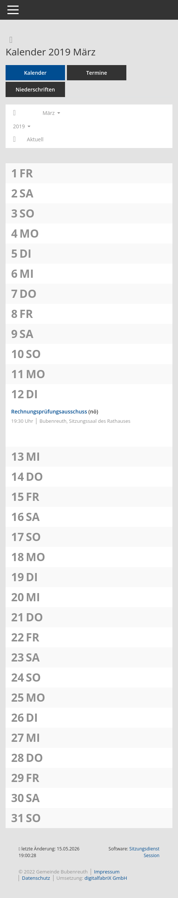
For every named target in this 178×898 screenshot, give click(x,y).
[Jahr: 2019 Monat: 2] (14, 113)
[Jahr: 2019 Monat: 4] (14, 139)
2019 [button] (21, 126)
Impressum (107, 871)
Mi (26, 273)
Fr (26, 173)
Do (27, 293)
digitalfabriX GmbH (105, 878)
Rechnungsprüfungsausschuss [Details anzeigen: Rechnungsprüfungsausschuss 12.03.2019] (49, 411)
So (26, 213)
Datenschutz (36, 878)
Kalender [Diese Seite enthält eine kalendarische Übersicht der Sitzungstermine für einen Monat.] (35, 72)
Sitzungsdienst (144, 852)
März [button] (51, 112)
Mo (29, 233)
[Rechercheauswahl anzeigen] (9, 39)
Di (25, 253)
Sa (26, 193)
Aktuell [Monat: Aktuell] (35, 139)
